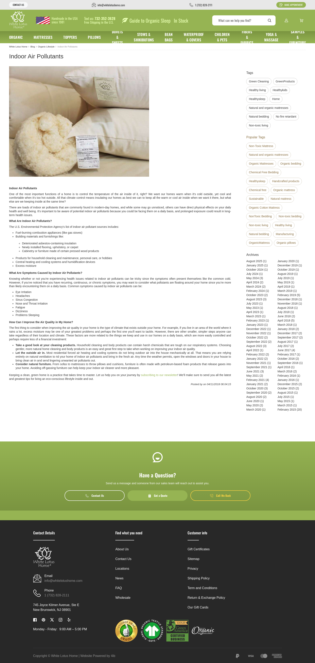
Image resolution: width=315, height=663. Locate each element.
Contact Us (18, 4)
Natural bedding (259, 116)
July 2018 (284, 312)
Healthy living (257, 90)
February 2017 (287, 354)
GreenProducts (285, 81)
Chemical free (257, 190)
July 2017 (284, 346)
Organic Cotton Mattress (264, 207)
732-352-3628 (105, 18)
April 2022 (252, 350)
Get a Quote (157, 495)
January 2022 (254, 358)
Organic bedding (290, 163)
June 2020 (252, 401)
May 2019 (284, 282)
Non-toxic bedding (290, 216)
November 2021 (256, 363)
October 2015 (286, 388)
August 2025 (254, 261)
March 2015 (285, 405)
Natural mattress (281, 198)
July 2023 (252, 303)
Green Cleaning (259, 81)
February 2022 (255, 354)
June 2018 (284, 316)
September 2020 (256, 392)
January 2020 (286, 261)
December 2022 (256, 329)
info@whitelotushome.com (64, 580)
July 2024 (252, 273)
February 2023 (255, 320)
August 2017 (286, 341)
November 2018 (288, 303)
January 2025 (254, 265)
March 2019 (285, 290)
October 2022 (254, 337)
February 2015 (287, 409)
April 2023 (252, 312)
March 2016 (285, 371)
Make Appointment (291, 4)
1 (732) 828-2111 (57, 595)
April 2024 (252, 282)
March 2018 (285, 324)
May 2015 (284, 401)
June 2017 (284, 350)
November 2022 (256, 333)
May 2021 (252, 375)
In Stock (181, 20)
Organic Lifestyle (46, 46)
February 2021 (255, 379)
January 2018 (286, 329)
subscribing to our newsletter (159, 375)
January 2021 (254, 384)
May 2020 (252, 405)
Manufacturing (285, 234)
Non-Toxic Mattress (261, 146)
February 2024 (255, 290)
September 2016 (288, 363)
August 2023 (254, 299)
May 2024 (252, 278)
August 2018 (286, 307)
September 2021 (256, 367)
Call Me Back (220, 495)
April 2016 (284, 367)
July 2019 (284, 278)
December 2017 (288, 333)
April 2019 (284, 286)
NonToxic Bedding (260, 216)
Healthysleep (257, 99)
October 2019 (286, 269)
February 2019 (287, 295)
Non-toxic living (258, 125)
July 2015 (284, 396)
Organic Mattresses (261, 163)
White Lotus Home (18, 46)
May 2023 (252, 307)
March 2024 (253, 286)
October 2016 (286, 358)
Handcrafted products (285, 181)
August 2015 (286, 392)
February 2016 (287, 375)
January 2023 (254, 324)
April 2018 (284, 320)
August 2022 (254, 346)
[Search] (244, 20)
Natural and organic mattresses (268, 107)
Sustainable (256, 198)
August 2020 (254, 396)
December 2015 (288, 384)
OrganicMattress (259, 242)
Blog (32, 46)
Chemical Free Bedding (263, 172)
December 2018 (288, 299)
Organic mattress (284, 190)
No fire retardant (286, 116)
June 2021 (252, 371)
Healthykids (280, 90)
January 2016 (286, 379)
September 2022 (256, 341)
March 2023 (253, 316)
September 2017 (288, 337)
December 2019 (288, 265)
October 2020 (254, 388)
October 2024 (254, 269)
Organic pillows (286, 242)
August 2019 (286, 273)
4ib (113, 656)
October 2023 (254, 295)
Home (276, 99)
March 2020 (253, 409)
